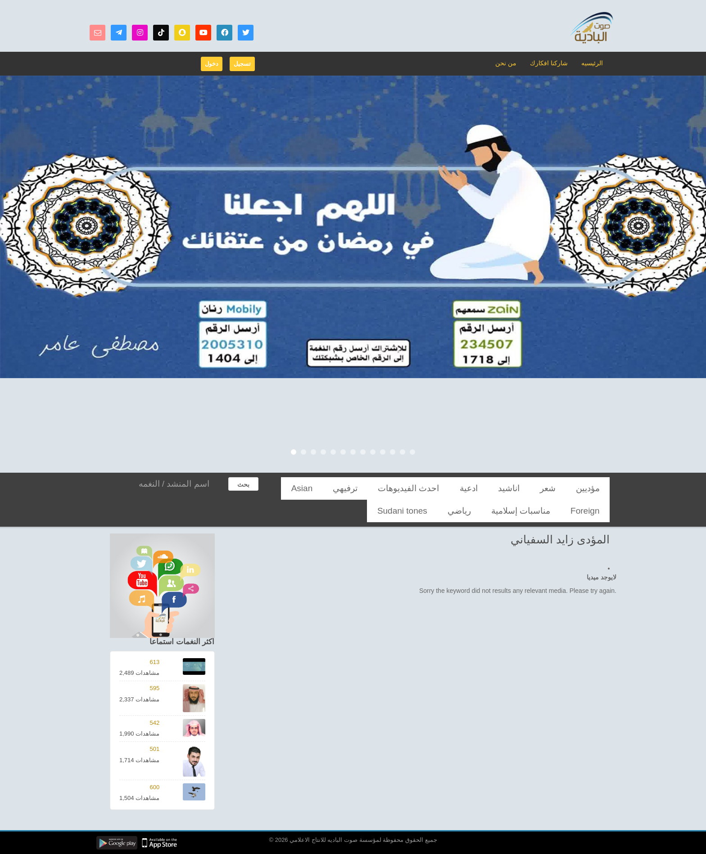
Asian (398, 488)
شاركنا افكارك (551, 62)
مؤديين (594, 488)
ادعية (512, 488)
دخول (211, 63)
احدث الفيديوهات (471, 488)
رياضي (595, 510)
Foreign (368, 488)
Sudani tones (556, 510)
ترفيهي (427, 488)
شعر (566, 488)
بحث (243, 484)
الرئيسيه (592, 62)
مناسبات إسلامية (323, 488)
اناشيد (540, 488)
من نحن (511, 62)
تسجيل (242, 63)
